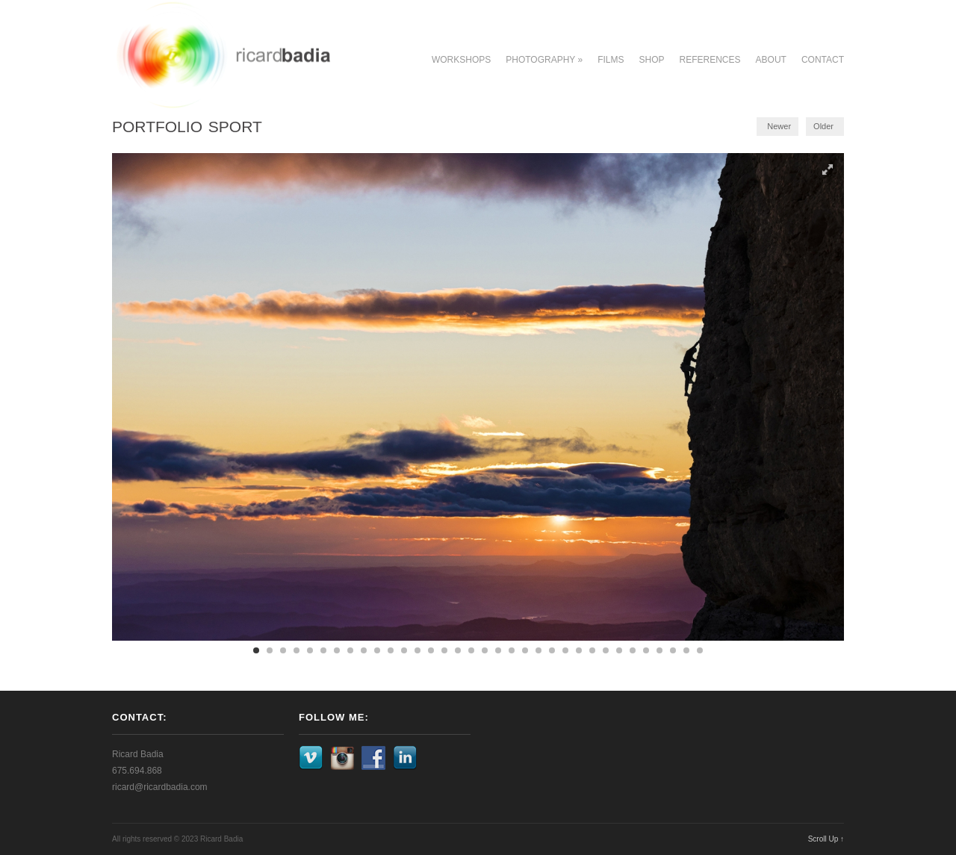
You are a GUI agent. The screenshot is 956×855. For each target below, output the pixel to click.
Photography (544, 60)
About (771, 60)
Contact (822, 60)
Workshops (461, 60)
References (710, 60)
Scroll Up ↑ (826, 839)
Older (823, 126)
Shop (652, 60)
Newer (779, 126)
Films (611, 60)
